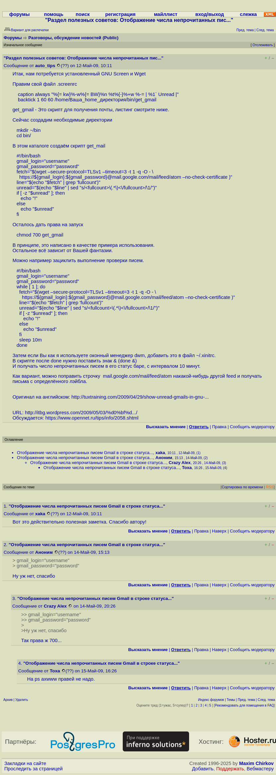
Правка (219, 426)
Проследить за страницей (33, 768)
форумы (19, 14)
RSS (270, 487)
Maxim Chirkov (256, 763)
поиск (83, 14)
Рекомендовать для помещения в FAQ (244, 705)
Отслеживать (262, 45)
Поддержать (230, 768)
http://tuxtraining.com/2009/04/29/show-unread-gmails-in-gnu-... (140, 397)
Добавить (203, 768)
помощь (53, 14)
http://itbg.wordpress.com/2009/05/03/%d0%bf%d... (80, 412)
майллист (165, 14)
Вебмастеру (260, 768)
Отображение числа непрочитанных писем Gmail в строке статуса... (85, 452)
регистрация (120, 14)
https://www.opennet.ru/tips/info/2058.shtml (92, 418)
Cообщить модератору (252, 426)
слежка (248, 14)
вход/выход (209, 14)
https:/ (26, 177)
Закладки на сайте (25, 763)
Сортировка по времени (242, 487)
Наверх (219, 531)
